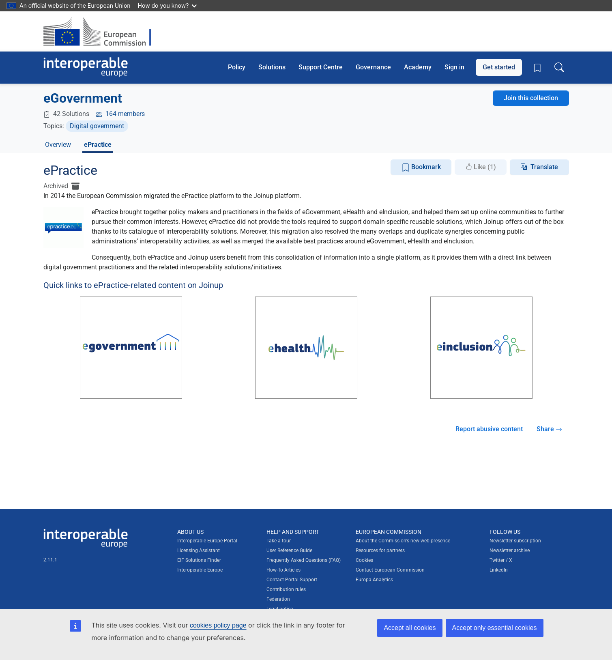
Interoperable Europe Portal (207, 541)
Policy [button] (236, 67)
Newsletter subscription (515, 541)
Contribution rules (286, 589)
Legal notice (279, 609)
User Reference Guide (289, 550)
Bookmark (421, 167)
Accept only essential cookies (494, 627)
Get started (499, 67)
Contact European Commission (390, 570)
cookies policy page (218, 625)
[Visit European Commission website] (101, 31)
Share (549, 429)
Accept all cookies (410, 627)
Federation (278, 599)
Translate (544, 167)
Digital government (97, 126)
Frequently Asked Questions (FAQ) (303, 560)
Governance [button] (373, 67)
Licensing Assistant (198, 550)
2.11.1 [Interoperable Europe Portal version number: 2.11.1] (50, 560)
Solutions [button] (272, 67)
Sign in (454, 67)
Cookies (364, 560)
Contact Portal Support (291, 580)
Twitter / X (501, 560)
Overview (58, 144)
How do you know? (167, 5)
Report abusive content (489, 429)
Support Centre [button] (320, 67)
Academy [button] (418, 67)
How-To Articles (283, 570)
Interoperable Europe (200, 570)
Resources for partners (380, 550)
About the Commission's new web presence (403, 541)
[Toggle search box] (559, 67)
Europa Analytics (374, 580)
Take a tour (278, 541)
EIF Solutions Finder (199, 560)
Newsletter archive (510, 550)
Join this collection (531, 98)
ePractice (98, 144)
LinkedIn (499, 570)
